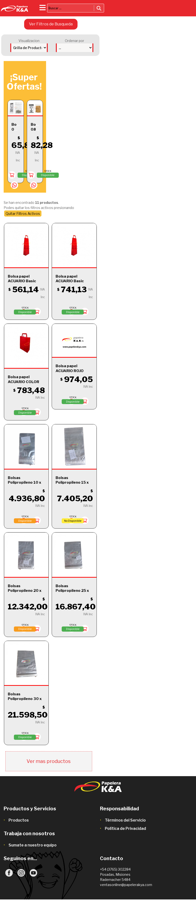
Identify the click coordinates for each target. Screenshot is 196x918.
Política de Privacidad (125, 828)
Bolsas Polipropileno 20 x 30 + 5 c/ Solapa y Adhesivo (24, 593)
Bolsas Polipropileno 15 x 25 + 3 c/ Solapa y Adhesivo (72, 485)
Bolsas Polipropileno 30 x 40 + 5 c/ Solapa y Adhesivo (25, 701)
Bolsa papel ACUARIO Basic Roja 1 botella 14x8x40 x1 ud (70, 283)
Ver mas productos (49, 761)
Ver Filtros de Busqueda (51, 24)
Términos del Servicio (125, 820)
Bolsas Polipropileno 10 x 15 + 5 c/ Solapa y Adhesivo (24, 485)
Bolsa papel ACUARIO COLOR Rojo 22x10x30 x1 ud (25, 384)
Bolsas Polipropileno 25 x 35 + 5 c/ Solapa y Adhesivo (72, 593)
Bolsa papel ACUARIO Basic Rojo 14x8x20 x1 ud (26, 281)
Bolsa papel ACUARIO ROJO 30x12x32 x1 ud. (71, 371)
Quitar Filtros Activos (23, 213)
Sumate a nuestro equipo (33, 845)
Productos (19, 820)
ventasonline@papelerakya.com (126, 885)
